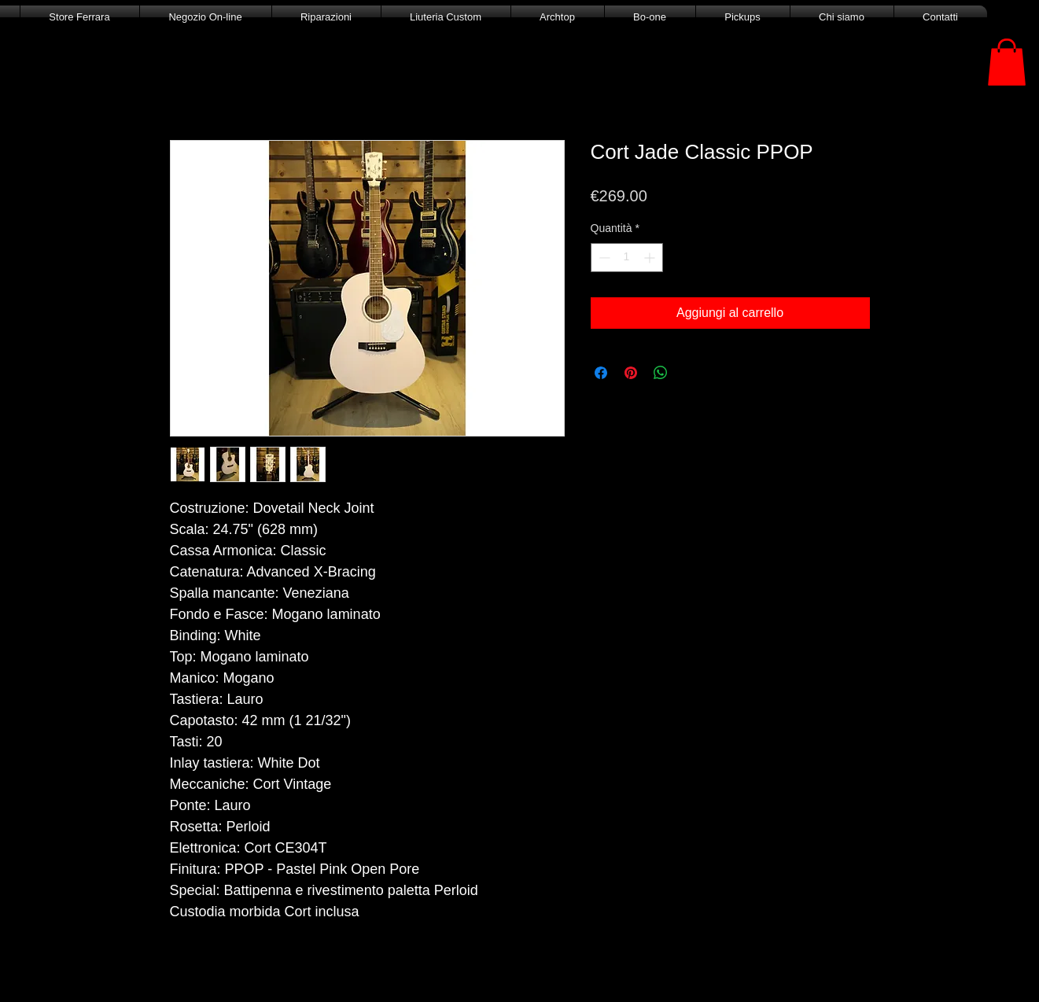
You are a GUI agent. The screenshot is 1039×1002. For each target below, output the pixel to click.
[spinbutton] (627, 257)
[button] (1006, 62)
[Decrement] (603, 257)
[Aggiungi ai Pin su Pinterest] (630, 372)
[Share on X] (690, 372)
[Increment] (651, 257)
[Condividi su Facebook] (600, 372)
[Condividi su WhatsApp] (660, 372)
